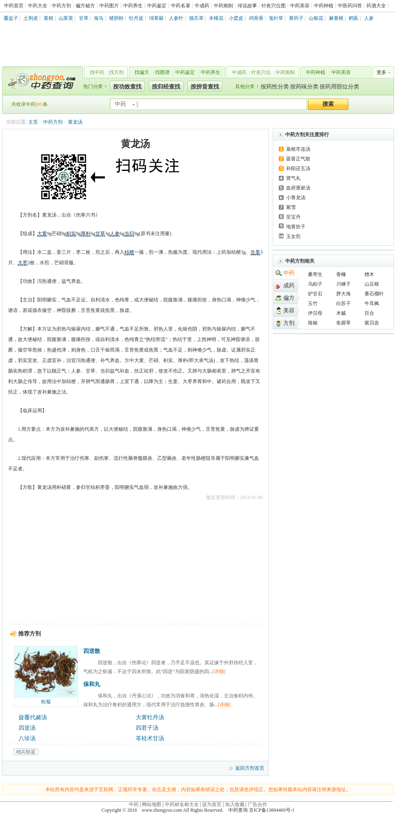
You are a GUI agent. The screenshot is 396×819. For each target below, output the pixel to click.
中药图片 (109, 5)
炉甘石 (315, 294)
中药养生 (133, 5)
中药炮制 (223, 5)
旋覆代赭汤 (33, 717)
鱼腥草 (343, 323)
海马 (98, 18)
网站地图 (151, 804)
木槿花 (216, 18)
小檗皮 (236, 18)
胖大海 (343, 294)
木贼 (341, 313)
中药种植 (323, 5)
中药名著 (180, 5)
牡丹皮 (136, 18)
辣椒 (313, 323)
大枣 (22, 262)
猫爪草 (196, 18)
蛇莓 (46, 702)
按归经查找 (166, 87)
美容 (289, 310)
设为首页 (211, 804)
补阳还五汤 (298, 168)
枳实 (71, 233)
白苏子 (343, 303)
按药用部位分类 (339, 87)
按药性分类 (275, 87)
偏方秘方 (85, 5)
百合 (369, 313)
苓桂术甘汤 (150, 738)
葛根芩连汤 (298, 149)
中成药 (202, 5)
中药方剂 (61, 5)
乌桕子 (315, 284)
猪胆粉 (116, 18)
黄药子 (296, 18)
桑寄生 (315, 274)
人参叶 (176, 18)
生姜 (255, 252)
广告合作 (257, 804)
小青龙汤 (295, 197)
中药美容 (300, 5)
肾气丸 (293, 178)
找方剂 (116, 72)
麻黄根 (336, 18)
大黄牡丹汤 (150, 717)
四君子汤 (147, 728)
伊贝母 (315, 313)
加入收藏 (234, 804)
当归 (129, 233)
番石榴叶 (374, 294)
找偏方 (142, 72)
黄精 (48, 18)
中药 (289, 273)
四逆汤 (27, 728)
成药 (289, 285)
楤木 (369, 274)
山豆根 (371, 284)
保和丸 (91, 684)
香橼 (341, 274)
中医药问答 (350, 5)
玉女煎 (293, 236)
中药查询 (40, 81)
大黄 (42, 233)
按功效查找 (127, 87)
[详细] (219, 671)
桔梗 (129, 252)
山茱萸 (66, 18)
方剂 (289, 323)
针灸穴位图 (273, 5)
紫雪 (291, 207)
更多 (381, 72)
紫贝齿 (371, 323)
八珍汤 (27, 738)
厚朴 (86, 233)
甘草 (83, 18)
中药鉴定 (156, 5)
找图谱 (162, 72)
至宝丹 (293, 217)
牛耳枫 (371, 303)
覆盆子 (11, 18)
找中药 (97, 72)
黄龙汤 (75, 122)
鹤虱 (353, 18)
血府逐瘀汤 (298, 188)
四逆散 (91, 651)
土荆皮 (30, 18)
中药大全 (37, 5)
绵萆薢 (156, 18)
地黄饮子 (295, 226)
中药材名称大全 (182, 804)
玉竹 (313, 303)
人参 (369, 18)
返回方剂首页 (249, 768)
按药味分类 (304, 87)
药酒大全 (376, 5)
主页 (33, 122)
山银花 (316, 18)
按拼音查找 (205, 87)
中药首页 (13, 5)
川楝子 (343, 284)
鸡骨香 (256, 18)
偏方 (289, 298)
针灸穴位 (261, 72)
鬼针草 (276, 18)
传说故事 (247, 5)
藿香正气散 (298, 159)
